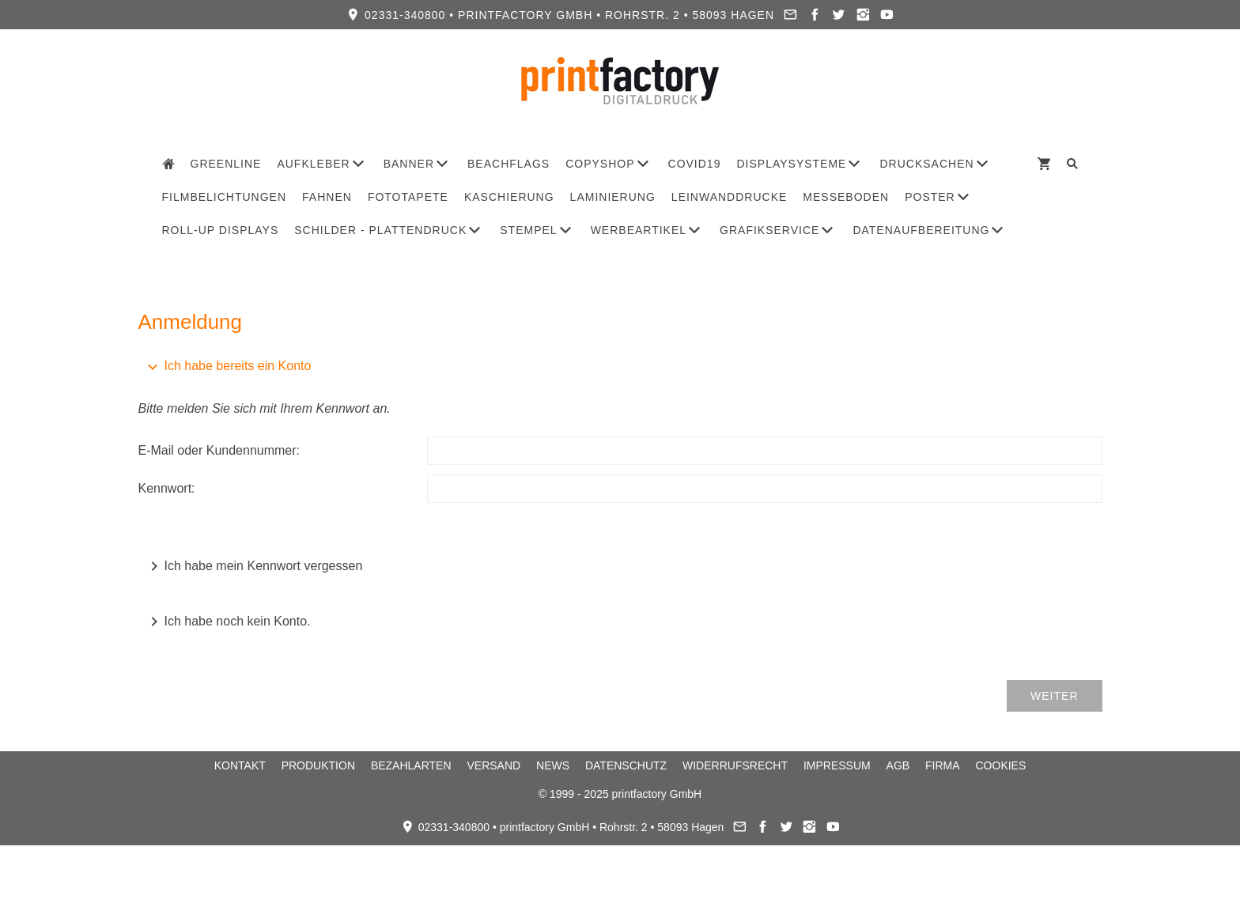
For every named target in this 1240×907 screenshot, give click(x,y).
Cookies (1001, 765)
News (552, 765)
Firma (942, 765)
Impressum (837, 765)
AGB (898, 765)
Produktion (318, 765)
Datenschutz (626, 765)
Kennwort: (166, 488)
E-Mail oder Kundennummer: (219, 450)
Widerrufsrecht (735, 765)
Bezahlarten (411, 765)
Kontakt (240, 765)
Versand (493, 765)
